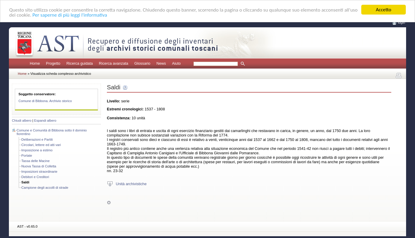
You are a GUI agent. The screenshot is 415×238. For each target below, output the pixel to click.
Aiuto (176, 63)
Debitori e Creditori (35, 177)
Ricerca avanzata (113, 63)
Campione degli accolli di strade (44, 187)
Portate (26, 155)
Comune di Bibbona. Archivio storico (45, 101)
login (401, 22)
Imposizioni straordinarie (39, 171)
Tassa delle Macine (35, 161)
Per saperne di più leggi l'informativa (69, 15)
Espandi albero (45, 120)
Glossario (142, 63)
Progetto (53, 63)
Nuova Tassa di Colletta (38, 166)
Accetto (383, 10)
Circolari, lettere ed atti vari (41, 145)
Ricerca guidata (79, 63)
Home (35, 63)
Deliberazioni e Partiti (37, 139)
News (161, 63)
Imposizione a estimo (37, 150)
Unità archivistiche (131, 183)
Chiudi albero (21, 120)
